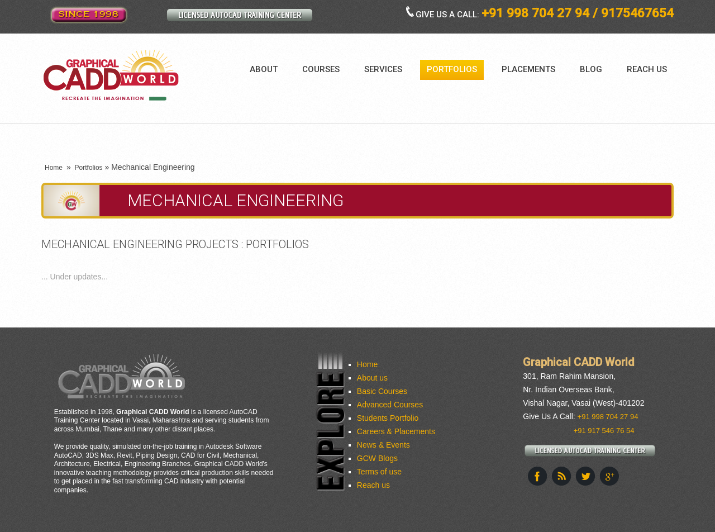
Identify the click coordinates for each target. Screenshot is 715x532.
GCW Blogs (377, 458)
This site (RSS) (561, 476)
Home (54, 168)
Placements (528, 69)
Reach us (647, 69)
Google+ (609, 476)
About (264, 69)
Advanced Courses (390, 404)
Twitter (585, 476)
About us (372, 377)
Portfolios (452, 69)
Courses (321, 69)
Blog (591, 69)
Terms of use (379, 471)
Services (383, 69)
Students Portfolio (388, 418)
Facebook (537, 476)
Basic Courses (382, 391)
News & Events (383, 444)
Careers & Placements (396, 431)
